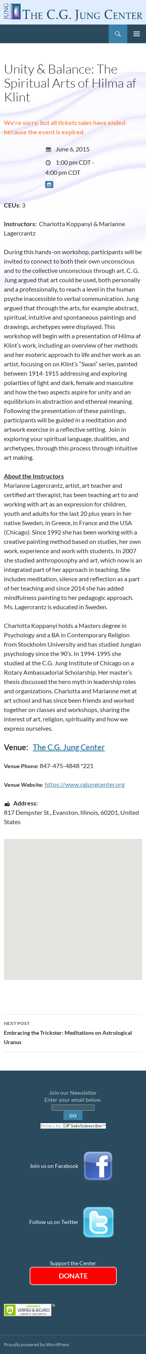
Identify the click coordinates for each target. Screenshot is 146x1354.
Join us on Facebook (54, 1165)
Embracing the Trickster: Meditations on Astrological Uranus (73, 1032)
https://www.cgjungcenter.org (85, 784)
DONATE (73, 1275)
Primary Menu (136, 34)
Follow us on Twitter (54, 1222)
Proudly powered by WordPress (36, 1344)
